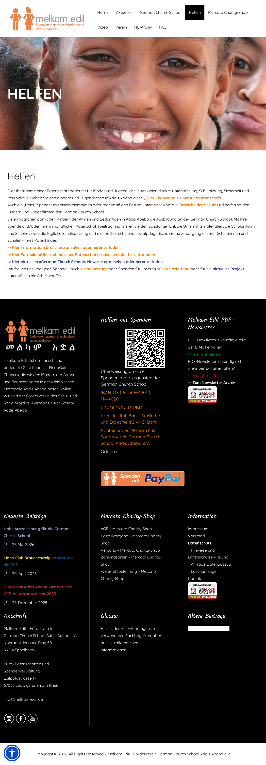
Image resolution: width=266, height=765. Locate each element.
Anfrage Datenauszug (209, 564)
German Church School (161, 12)
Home (103, 12)
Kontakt (195, 578)
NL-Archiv (143, 27)
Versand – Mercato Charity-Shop (130, 550)
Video (102, 27)
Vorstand (196, 535)
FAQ (162, 27)
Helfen (195, 12)
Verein (121, 27)
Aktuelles (124, 12)
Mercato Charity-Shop (228, 12)
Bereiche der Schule (198, 204)
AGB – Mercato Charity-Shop (126, 528)
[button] (12, 753)
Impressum (198, 528)
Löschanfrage (202, 571)
